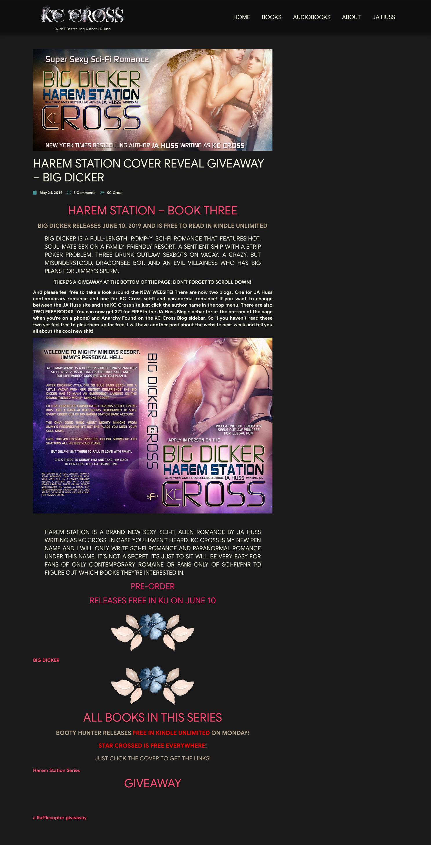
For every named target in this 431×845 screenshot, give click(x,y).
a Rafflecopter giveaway (60, 818)
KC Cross (115, 192)
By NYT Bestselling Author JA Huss (82, 29)
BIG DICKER (46, 660)
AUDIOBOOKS (311, 17)
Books (271, 17)
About (351, 17)
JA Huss (383, 17)
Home (241, 17)
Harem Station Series (56, 770)
